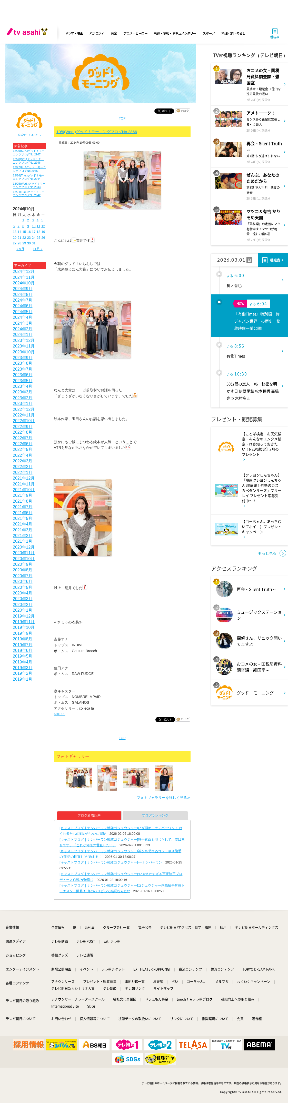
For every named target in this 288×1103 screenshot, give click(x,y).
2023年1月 (23, 403)
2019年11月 (24, 622)
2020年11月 (24, 553)
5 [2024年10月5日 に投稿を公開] (42, 220)
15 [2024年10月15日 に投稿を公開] (24, 232)
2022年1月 (23, 472)
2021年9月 (23, 495)
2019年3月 (23, 667)
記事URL (59, 714)
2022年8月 (23, 432)
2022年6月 (23, 444)
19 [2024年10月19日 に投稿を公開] (43, 232)
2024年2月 (23, 329)
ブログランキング (155, 815)
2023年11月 (24, 346)
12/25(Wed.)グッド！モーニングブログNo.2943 (29, 185)
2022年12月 (24, 409)
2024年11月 (24, 277)
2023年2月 (23, 398)
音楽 (114, 33)
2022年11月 (24, 415)
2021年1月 (23, 541)
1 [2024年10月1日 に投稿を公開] (23, 220)
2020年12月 (24, 547)
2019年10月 (24, 627)
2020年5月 (23, 587)
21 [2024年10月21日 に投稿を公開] (19, 238)
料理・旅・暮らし (233, 33)
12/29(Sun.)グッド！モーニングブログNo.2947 (29, 152)
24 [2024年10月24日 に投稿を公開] (33, 238)
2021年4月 (23, 524)
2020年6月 (23, 581)
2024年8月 (23, 294)
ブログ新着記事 (89, 815)
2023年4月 (23, 386)
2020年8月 (23, 570)
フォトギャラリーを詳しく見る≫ (164, 798)
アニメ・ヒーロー (135, 33)
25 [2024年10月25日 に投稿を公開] (38, 238)
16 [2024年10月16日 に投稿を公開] (29, 232)
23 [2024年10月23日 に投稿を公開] (29, 238)
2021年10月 (24, 490)
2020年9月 (23, 564)
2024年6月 (23, 306)
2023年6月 (23, 375)
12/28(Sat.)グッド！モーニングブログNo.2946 (28, 160)
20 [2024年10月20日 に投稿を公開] (14, 238)
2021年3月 (23, 530)
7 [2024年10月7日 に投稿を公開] (18, 226)
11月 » (38, 249)
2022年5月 (23, 449)
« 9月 (20, 249)
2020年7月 (23, 576)
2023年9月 (23, 357)
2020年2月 (23, 604)
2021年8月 (23, 501)
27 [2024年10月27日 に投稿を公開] (14, 243)
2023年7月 (23, 369)
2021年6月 (23, 513)
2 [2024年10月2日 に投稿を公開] (28, 220)
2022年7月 (23, 438)
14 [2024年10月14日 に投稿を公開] (19, 232)
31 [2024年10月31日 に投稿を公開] (33, 243)
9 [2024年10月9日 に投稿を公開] (28, 226)
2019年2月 (23, 673)
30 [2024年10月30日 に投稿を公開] (29, 243)
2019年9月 (23, 633)
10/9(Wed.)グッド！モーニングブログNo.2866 (96, 132)
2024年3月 (23, 323)
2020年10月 (24, 559)
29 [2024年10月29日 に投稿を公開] (24, 243)
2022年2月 (23, 466)
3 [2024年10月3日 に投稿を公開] (33, 220)
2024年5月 (23, 312)
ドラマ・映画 (74, 33)
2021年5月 (23, 518)
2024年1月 (23, 334)
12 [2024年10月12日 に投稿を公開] (43, 226)
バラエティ (97, 33)
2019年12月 (24, 616)
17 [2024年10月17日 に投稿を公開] (33, 232)
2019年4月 (23, 662)
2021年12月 (24, 478)
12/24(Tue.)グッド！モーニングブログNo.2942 (28, 193)
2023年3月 (23, 392)
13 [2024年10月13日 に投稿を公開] (14, 232)
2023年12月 (24, 340)
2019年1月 (23, 679)
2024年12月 (24, 271)
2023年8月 (23, 363)
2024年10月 (24, 283)
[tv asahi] (28, 33)
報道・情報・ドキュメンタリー (175, 33)
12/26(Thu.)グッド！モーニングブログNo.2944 (29, 177)
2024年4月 (23, 317)
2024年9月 (23, 288)
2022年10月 (24, 421)
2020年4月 (23, 593)
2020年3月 (23, 599)
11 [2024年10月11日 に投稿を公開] (38, 226)
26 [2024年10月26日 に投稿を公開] (43, 238)
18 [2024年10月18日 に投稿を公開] (38, 232)
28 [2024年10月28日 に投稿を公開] (19, 243)
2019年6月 (23, 650)
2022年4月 (23, 455)
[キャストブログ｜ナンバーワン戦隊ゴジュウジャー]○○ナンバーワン (110, 862)
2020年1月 (23, 610)
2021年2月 (23, 535)
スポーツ (209, 33)
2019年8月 (23, 639)
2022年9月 (23, 426)
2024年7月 (23, 300)
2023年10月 (24, 352)
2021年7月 (23, 507)
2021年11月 (24, 484)
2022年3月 (23, 461)
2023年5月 (23, 381)
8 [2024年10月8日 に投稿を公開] (23, 226)
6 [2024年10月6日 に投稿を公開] (14, 226)
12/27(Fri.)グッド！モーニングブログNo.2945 (29, 169)
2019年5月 (23, 656)
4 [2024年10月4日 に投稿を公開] (37, 220)
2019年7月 (23, 645)
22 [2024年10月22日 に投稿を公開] (24, 238)
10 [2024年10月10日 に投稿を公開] (33, 226)
